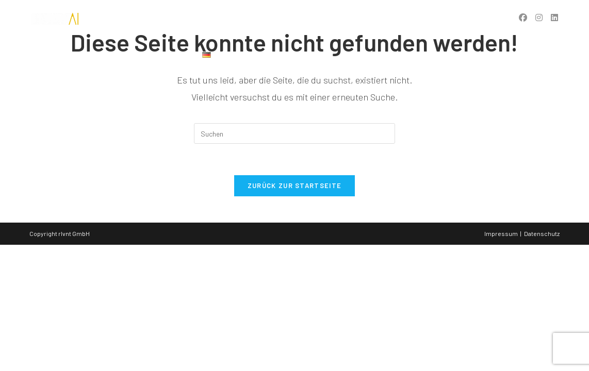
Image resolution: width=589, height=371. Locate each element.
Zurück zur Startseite (294, 185)
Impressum (501, 233)
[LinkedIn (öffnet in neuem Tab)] (554, 17)
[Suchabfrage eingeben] (294, 133)
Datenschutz (542, 233)
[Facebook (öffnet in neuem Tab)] (523, 17)
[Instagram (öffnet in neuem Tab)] (539, 17)
